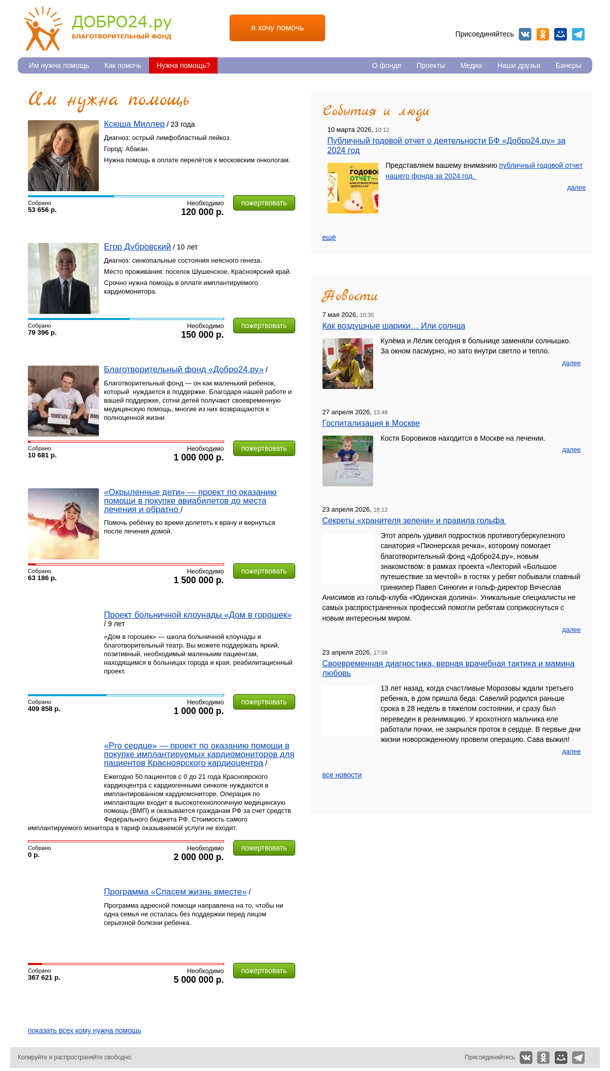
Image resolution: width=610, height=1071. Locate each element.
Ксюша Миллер (134, 124)
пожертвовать (264, 203)
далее (576, 187)
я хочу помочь (277, 27)
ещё (329, 237)
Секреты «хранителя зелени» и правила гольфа (414, 520)
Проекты (430, 65)
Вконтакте (525, 34)
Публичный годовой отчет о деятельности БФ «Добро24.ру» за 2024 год (447, 145)
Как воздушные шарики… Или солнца (393, 325)
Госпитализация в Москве (371, 422)
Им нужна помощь (59, 65)
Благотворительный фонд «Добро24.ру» (184, 369)
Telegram (578, 34)
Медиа (471, 65)
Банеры (568, 65)
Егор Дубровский (137, 247)
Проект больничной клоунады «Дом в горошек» (198, 615)
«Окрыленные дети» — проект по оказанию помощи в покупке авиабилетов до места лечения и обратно (190, 500)
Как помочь (122, 65)
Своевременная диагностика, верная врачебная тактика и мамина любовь (448, 668)
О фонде (387, 65)
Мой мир (560, 34)
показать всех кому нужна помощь (84, 1030)
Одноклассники (542, 34)
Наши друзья (519, 65)
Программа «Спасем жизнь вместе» (175, 892)
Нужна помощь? (183, 65)
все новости (342, 775)
